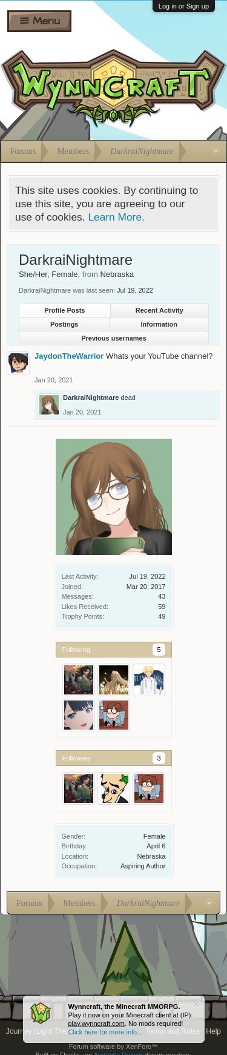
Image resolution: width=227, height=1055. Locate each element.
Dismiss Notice (196, 1003)
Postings (64, 324)
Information (159, 324)
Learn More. (116, 217)
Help (213, 1031)
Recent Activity (159, 310)
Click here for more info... (105, 1032)
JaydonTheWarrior (69, 356)
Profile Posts (64, 310)
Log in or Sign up (184, 6)
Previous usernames (113, 338)
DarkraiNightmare (91, 397)
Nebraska (151, 856)
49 (161, 616)
